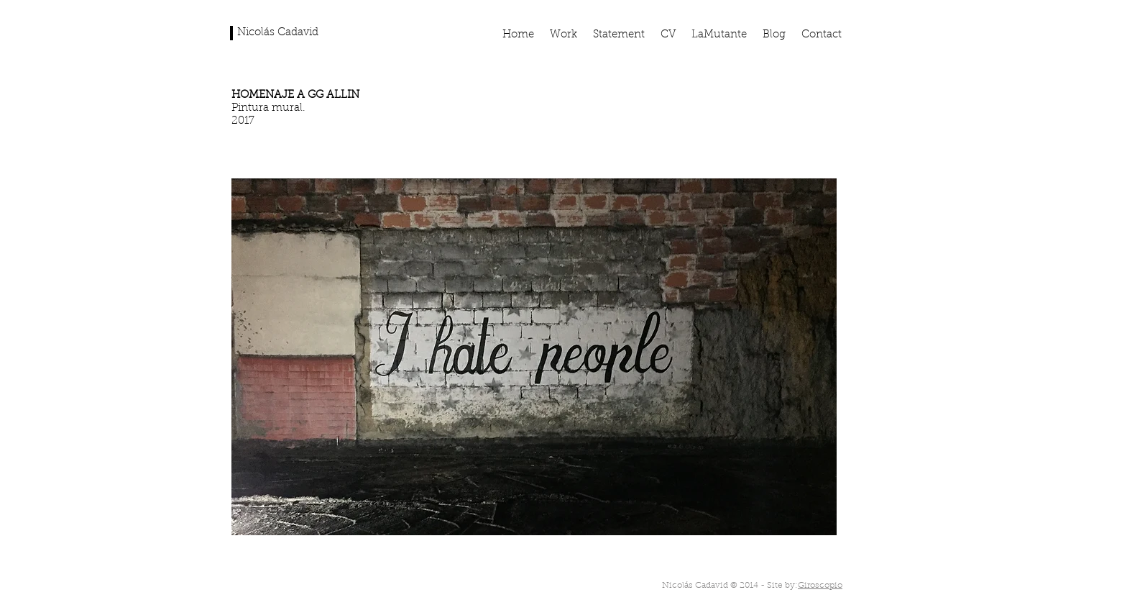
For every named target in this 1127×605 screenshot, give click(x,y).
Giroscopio (820, 585)
